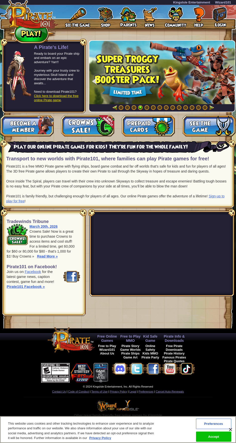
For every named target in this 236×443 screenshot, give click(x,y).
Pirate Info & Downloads (174, 338)
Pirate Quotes (174, 361)
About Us (107, 353)
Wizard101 (223, 2)
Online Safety (150, 348)
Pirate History (174, 353)
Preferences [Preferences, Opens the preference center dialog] (213, 424)
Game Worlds (130, 350)
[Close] (230, 429)
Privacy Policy (118, 391)
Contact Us (59, 391)
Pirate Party (150, 357)
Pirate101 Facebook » (26, 286)
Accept (213, 436)
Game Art (130, 357)
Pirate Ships (130, 353)
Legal (132, 391)
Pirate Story (130, 346)
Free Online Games (107, 338)
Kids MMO (150, 353)
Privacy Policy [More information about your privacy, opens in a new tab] (100, 438)
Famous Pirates (174, 357)
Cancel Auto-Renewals (170, 391)
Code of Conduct (78, 391)
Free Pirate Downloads (174, 348)
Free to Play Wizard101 (107, 348)
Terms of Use (99, 391)
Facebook (33, 271)
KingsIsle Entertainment (191, 2)
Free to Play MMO (130, 338)
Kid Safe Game (150, 338)
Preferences (146, 391)
